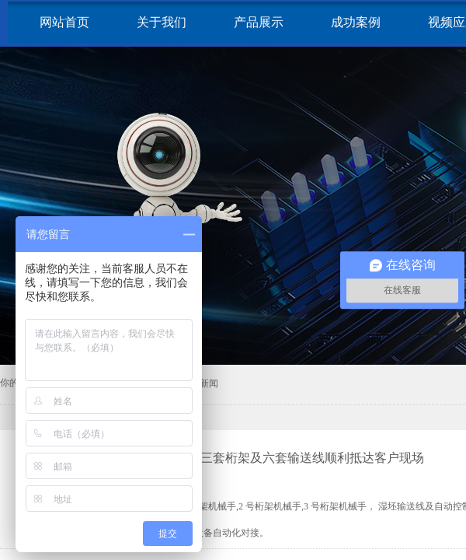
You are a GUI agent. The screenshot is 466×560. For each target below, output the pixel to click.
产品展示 (258, 22)
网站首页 (64, 22)
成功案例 (356, 22)
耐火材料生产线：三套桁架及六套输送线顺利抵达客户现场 (262, 457)
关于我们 (161, 22)
